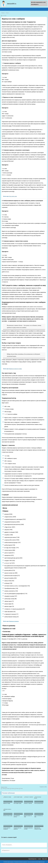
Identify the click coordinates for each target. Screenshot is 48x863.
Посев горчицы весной (38, 803)
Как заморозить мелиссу (17, 816)
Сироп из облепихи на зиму (38, 816)
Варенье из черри (6, 803)
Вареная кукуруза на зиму (28, 816)
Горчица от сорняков (28, 803)
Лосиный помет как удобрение (17, 828)
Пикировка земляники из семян (28, 828)
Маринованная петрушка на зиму (37, 828)
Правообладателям (32, 858)
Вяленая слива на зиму (7, 815)
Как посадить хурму (17, 803)
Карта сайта (44, 858)
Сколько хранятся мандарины (6, 828)
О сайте (39, 858)
